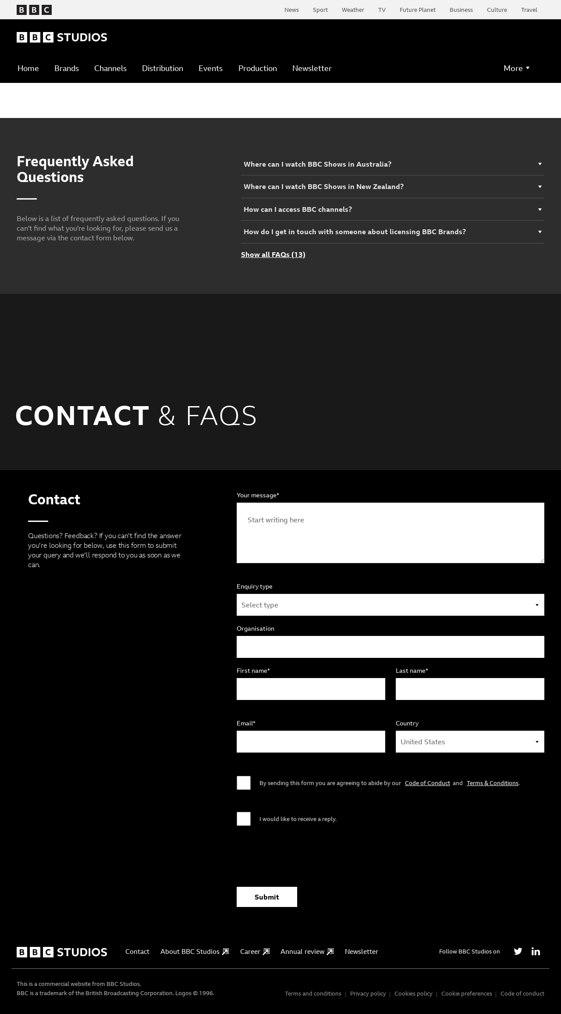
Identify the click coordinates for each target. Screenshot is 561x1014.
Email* (246, 723)
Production (257, 68)
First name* (253, 671)
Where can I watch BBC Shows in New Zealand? (324, 186)
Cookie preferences (466, 993)
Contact (137, 951)
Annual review (307, 951)
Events (211, 68)
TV (382, 10)
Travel (529, 10)
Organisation (255, 628)
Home (28, 68)
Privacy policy (368, 993)
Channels (110, 68)
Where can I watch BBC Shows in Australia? (317, 164)
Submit (267, 897)
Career (255, 951)
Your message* (258, 495)
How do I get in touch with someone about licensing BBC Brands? (355, 231)
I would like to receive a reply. (298, 818)
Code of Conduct (427, 783)
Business (461, 10)
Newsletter (312, 68)
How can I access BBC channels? (298, 209)
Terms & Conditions (492, 783)
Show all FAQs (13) (273, 254)
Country (407, 723)
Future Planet (418, 10)
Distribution (162, 68)
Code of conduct (522, 993)
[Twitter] (518, 951)
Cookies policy (413, 993)
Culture (497, 10)
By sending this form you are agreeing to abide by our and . (389, 782)
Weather (353, 10)
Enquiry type (255, 586)
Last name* (412, 671)
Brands (66, 68)
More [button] (513, 68)
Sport (320, 10)
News (291, 10)
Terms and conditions (313, 993)
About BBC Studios (194, 951)
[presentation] (303, 861)
